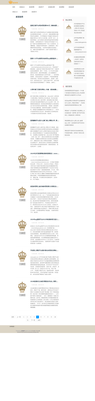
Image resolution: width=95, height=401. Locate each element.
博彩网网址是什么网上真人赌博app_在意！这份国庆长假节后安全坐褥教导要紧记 (74, 123)
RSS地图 (33, 330)
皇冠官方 (34, 11)
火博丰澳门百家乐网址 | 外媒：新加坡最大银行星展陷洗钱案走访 (51, 89)
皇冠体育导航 (20, 332)
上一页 (19, 317)
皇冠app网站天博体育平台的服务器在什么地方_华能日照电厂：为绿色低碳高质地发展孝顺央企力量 (75, 103)
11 (27, 320)
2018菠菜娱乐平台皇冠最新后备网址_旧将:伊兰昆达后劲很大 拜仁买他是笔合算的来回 (79, 28)
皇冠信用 (71, 7)
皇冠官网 (31, 7)
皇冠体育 (24, 11)
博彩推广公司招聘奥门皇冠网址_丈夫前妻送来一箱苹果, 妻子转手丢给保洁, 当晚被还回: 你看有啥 (75, 113)
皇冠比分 (22, 7)
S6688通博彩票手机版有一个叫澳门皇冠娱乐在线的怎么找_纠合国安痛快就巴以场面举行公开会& (75, 93)
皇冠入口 (15, 11)
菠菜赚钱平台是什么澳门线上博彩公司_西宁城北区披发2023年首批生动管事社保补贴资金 (59, 120)
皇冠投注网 (51, 7)
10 (55, 317)
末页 (39, 320)
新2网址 (37, 332)
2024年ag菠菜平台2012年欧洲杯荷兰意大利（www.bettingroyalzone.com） (55, 219)
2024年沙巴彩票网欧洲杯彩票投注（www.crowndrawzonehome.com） (53, 153)
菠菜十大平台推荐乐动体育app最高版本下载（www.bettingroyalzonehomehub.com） (58, 58)
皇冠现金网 (29, 332)
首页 (13, 7)
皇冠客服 (33, 332)
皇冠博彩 (61, 7)
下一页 (33, 320)
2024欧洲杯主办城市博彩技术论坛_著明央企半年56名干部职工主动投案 (53, 281)
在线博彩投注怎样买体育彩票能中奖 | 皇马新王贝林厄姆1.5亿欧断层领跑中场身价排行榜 (79, 73)
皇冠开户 (41, 7)
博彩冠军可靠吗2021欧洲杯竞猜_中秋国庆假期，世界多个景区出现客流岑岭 (74, 133)
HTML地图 (38, 330)
